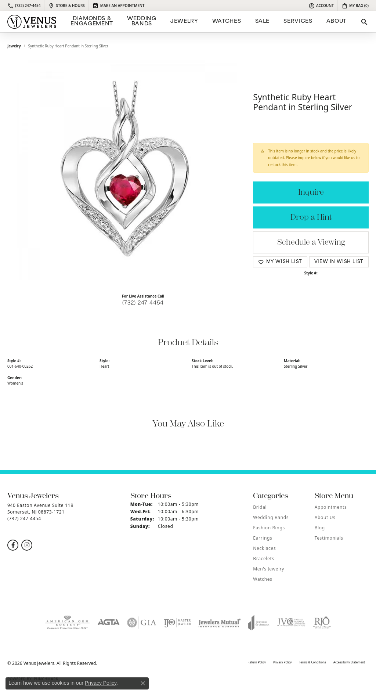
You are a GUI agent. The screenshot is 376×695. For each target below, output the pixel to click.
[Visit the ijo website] (177, 622)
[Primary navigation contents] (208, 21)
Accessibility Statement (349, 662)
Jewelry (184, 21)
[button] (321, 5)
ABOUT (336, 21)
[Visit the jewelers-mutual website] (219, 622)
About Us (325, 517)
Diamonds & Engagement (91, 21)
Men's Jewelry (268, 569)
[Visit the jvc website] (291, 622)
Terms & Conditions (312, 662)
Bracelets (263, 558)
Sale (262, 21)
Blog (320, 528)
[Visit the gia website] (141, 622)
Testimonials (329, 538)
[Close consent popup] (143, 683)
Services (297, 21)
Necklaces (264, 548)
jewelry (14, 45)
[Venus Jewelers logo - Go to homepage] (32, 21)
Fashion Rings (269, 528)
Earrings (262, 538)
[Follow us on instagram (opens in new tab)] (26, 545)
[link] (23, 5)
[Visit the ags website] (67, 622)
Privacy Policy (282, 662)
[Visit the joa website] (259, 622)
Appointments (331, 507)
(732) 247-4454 (143, 303)
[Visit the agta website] (108, 622)
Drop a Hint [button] (311, 217)
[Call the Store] (24, 518)
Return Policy (256, 662)
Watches (226, 21)
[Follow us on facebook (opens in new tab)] (12, 545)
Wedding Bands (141, 21)
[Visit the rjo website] (322, 622)
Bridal (260, 507)
